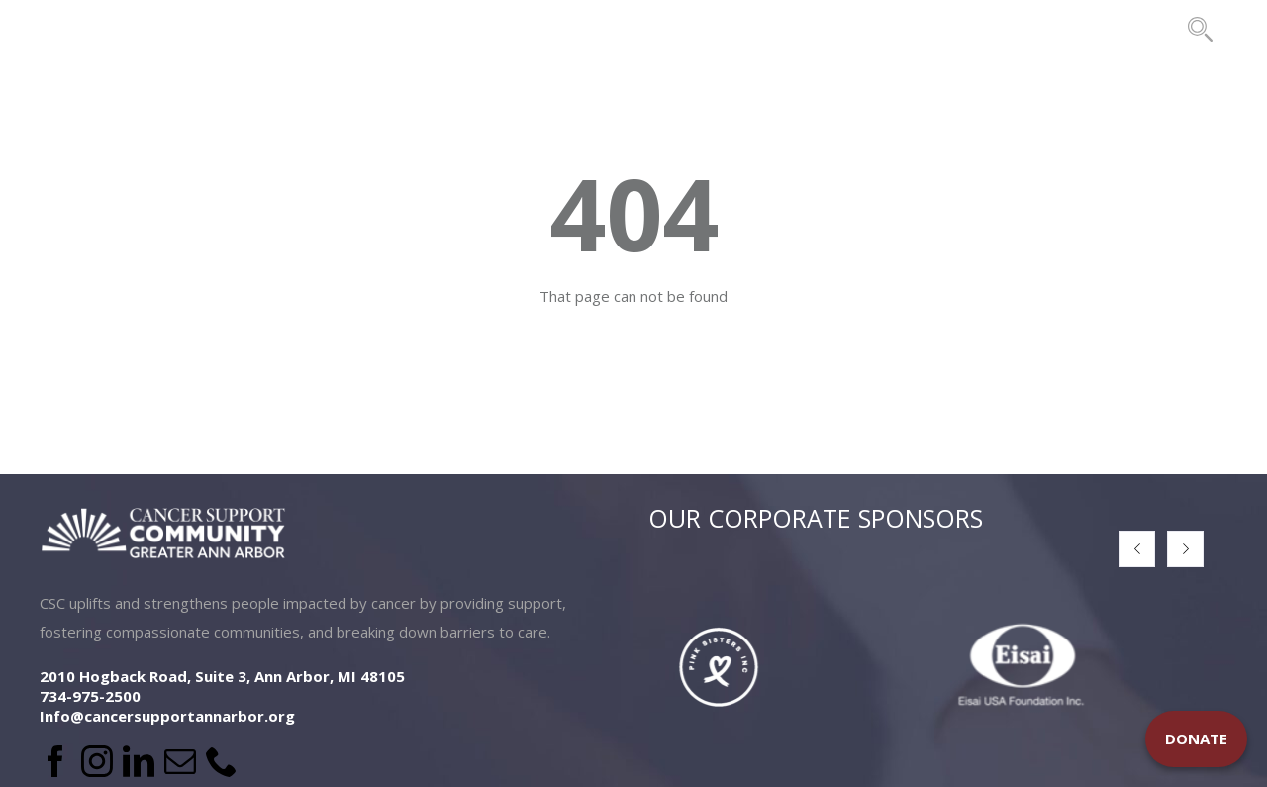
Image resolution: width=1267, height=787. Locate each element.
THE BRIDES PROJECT (930, 29)
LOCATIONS (363, 29)
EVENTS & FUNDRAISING (700, 29)
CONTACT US (1113, 29)
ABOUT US (221, 29)
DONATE (1196, 738)
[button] (1137, 549)
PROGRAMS (507, 29)
